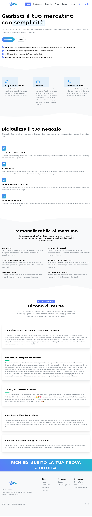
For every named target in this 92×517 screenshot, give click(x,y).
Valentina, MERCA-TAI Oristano (21, 415)
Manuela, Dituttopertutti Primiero (23, 358)
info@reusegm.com (64, 485)
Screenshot (48, 4)
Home (28, 4)
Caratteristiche (37, 4)
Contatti (72, 4)
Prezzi (57, 4)
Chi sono (65, 4)
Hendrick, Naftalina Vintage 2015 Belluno (27, 441)
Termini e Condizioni (80, 487)
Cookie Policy (78, 485)
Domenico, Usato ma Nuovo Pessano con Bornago (32, 330)
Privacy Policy (78, 482)
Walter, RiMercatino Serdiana (21, 390)
